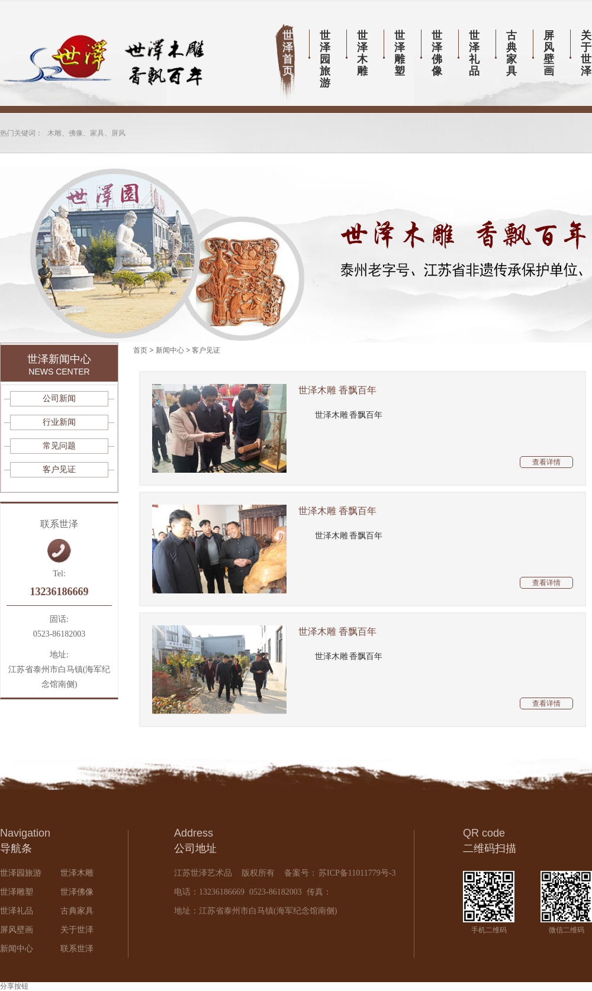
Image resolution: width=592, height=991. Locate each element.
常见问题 (59, 445)
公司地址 (195, 848)
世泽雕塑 (399, 53)
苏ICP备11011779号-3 (356, 873)
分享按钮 (14, 986)
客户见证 (206, 350)
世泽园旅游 (325, 59)
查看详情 (546, 462)
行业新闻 (59, 422)
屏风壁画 (548, 53)
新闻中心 (170, 350)
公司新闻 (59, 398)
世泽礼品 (474, 53)
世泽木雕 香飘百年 (337, 390)
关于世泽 (77, 929)
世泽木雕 (362, 53)
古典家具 (511, 53)
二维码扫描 (489, 848)
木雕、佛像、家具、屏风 (86, 133)
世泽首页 (287, 53)
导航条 (16, 848)
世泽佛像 (437, 53)
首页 (140, 350)
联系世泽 (77, 948)
